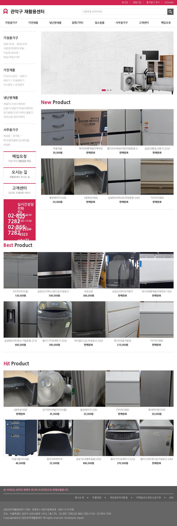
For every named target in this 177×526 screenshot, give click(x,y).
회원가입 (137, 2)
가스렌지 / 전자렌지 (13, 85)
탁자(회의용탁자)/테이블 (16, 140)
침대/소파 (22, 44)
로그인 (125, 2)
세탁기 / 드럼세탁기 (13, 80)
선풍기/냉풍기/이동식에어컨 (18, 108)
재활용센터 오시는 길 (20, 174)
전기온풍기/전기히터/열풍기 (18, 112)
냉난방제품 (55, 22)
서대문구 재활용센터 (28, 11)
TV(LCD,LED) (10, 76)
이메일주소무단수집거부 (148, 497)
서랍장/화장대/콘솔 (13, 48)
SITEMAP (169, 2)
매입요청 (166, 22)
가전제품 (33, 22)
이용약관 (96, 497)
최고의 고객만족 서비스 (20, 190)
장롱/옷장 (8, 44)
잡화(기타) (77, 22)
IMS (171, 497)
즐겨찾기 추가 (153, 2)
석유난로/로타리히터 (14, 117)
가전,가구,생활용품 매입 (20, 158)
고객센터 (144, 22)
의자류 (16, 136)
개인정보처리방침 (119, 497)
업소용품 (99, 22)
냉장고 (23, 76)
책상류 (6, 136)
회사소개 (79, 497)
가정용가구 (11, 22)
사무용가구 (122, 22)
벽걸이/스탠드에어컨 (14, 104)
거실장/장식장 (10, 53)
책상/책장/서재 (11, 57)
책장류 (6, 145)
